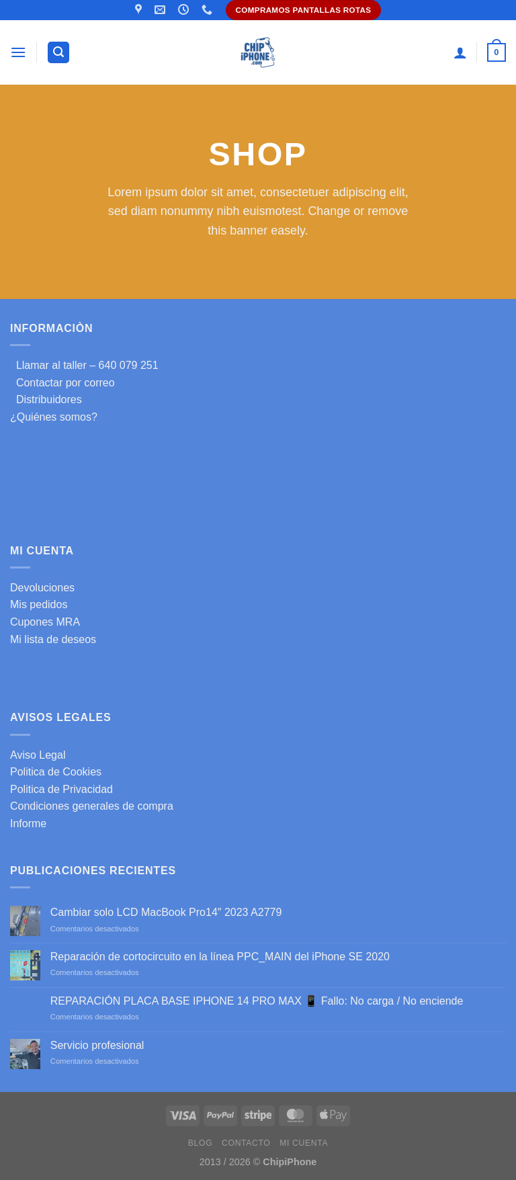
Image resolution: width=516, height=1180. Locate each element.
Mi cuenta (304, 1143)
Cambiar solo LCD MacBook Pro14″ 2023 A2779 (166, 912)
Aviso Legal (37, 755)
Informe (28, 823)
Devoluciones (42, 587)
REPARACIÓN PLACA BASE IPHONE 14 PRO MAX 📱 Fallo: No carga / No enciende (257, 1001)
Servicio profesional (97, 1045)
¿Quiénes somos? (53, 417)
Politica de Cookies (55, 771)
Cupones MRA (45, 622)
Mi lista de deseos (53, 639)
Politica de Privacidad (61, 789)
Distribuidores (46, 399)
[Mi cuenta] (460, 52)
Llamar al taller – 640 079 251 (84, 365)
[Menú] (18, 52)
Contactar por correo (62, 382)
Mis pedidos (38, 604)
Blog (200, 1143)
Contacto (246, 1143)
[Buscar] (58, 53)
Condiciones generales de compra (91, 806)
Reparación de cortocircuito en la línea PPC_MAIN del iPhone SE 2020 (220, 956)
